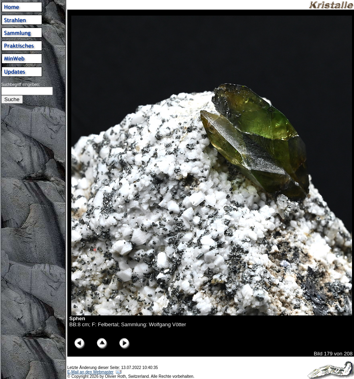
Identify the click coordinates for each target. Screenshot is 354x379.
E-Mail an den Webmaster (90, 372)
